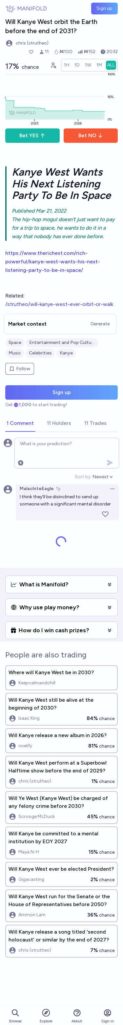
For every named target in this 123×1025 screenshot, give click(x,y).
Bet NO (90, 135)
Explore (46, 1015)
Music (15, 353)
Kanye (66, 353)
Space (15, 342)
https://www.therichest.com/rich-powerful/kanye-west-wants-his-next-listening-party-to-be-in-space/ (52, 261)
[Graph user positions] (53, 65)
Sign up (104, 8)
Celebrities (40, 353)
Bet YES (32, 135)
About (77, 1016)
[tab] (20, 423)
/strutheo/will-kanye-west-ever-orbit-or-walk (59, 304)
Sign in (107, 1016)
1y (58, 488)
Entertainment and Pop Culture (62, 342)
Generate (100, 324)
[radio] (67, 65)
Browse (15, 1016)
